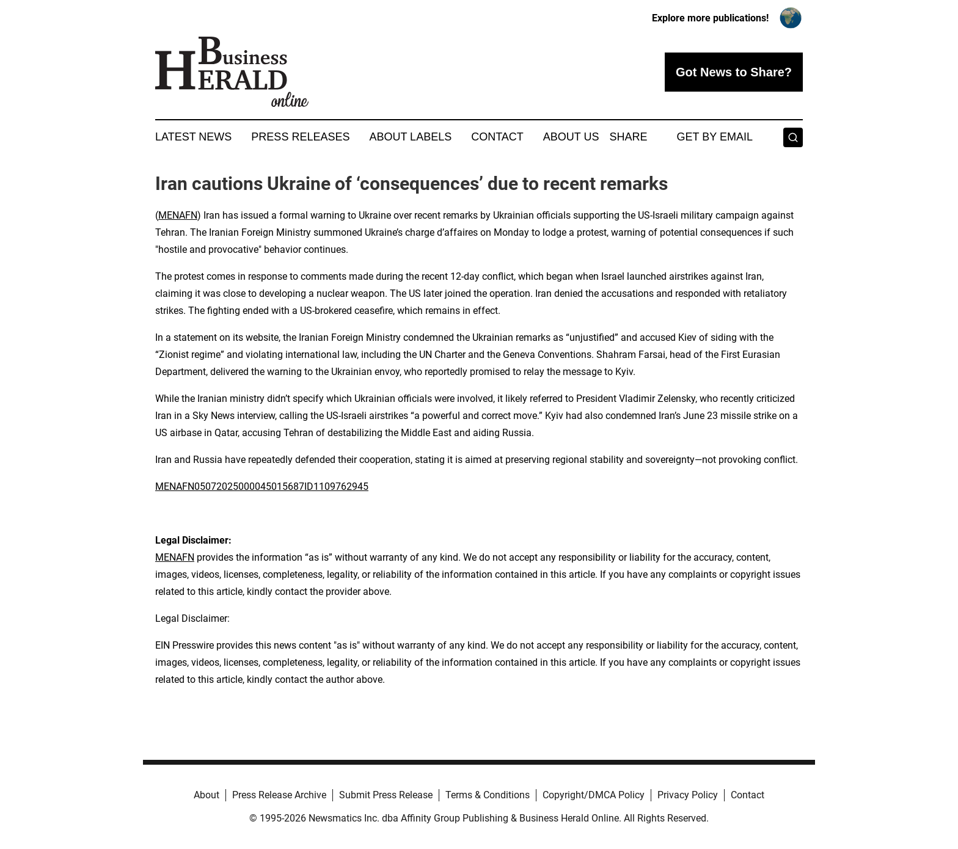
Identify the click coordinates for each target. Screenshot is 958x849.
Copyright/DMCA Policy (594, 795)
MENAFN (177, 215)
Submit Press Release (386, 795)
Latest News (193, 137)
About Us (571, 137)
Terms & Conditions (487, 795)
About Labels (410, 137)
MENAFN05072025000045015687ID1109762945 (261, 486)
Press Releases (300, 137)
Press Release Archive (279, 795)
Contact (497, 137)
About (206, 795)
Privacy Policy (687, 795)
